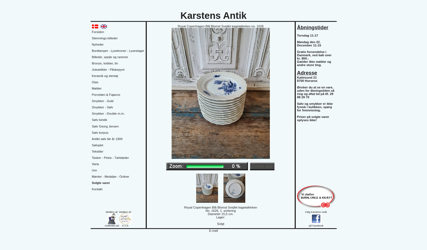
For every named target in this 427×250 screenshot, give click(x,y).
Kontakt (97, 189)
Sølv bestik (99, 119)
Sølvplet (97, 145)
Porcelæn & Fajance (106, 94)
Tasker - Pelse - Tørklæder (110, 157)
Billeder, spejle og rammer (110, 57)
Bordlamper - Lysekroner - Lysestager (118, 50)
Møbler (97, 88)
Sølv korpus (100, 132)
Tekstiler (97, 151)
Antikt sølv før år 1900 (107, 139)
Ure (94, 170)
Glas (95, 82)
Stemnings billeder (105, 38)
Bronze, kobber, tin (105, 63)
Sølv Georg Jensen (105, 126)
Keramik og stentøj (105, 76)
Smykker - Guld (103, 101)
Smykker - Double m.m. (108, 113)
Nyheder (98, 44)
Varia (95, 164)
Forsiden (98, 32)
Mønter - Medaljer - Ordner (110, 176)
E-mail (213, 230)
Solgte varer (101, 182)
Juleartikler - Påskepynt (108, 69)
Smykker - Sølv (102, 107)
